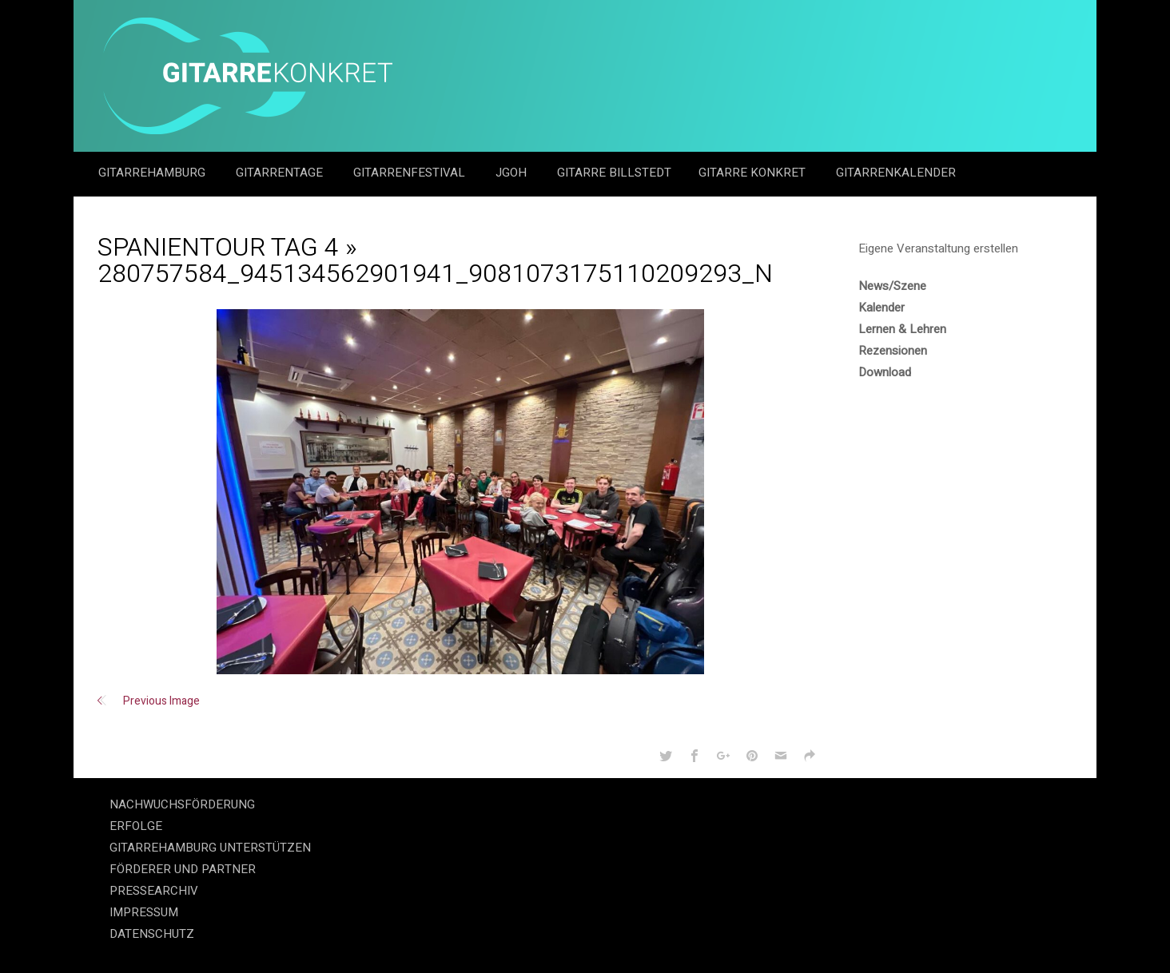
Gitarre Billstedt (614, 172)
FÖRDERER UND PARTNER (182, 869)
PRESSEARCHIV (153, 891)
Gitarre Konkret (753, 172)
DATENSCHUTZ (151, 934)
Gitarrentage (281, 172)
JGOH (512, 172)
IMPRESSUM (143, 912)
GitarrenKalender (896, 172)
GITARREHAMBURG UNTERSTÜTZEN (210, 847)
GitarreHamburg (153, 172)
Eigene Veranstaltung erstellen (938, 248)
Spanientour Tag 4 (218, 247)
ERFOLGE (135, 826)
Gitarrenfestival (410, 172)
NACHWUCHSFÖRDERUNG (182, 804)
